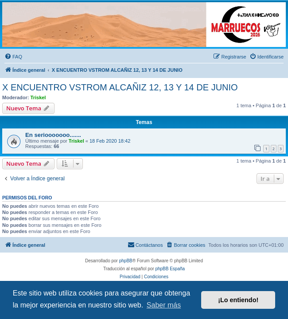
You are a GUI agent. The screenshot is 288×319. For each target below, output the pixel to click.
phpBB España (170, 268)
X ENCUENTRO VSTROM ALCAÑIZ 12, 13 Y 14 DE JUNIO (120, 87)
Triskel (38, 97)
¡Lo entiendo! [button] (238, 299)
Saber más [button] (164, 305)
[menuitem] (13, 56)
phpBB (125, 260)
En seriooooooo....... (53, 135)
